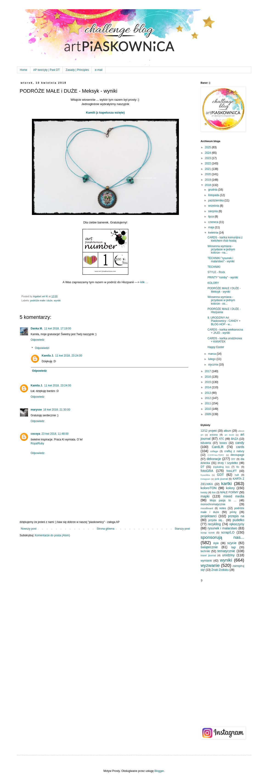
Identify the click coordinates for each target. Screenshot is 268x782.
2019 (208, 179)
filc (237, 466)
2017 (208, 371)
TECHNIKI (213, 266)
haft (237, 475)
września (214, 205)
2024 (208, 152)
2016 (208, 376)
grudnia (213, 189)
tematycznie (226, 551)
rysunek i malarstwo (222, 528)
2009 (208, 414)
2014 (208, 387)
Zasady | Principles (77, 69)
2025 (208, 147)
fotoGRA (207, 471)
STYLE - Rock (216, 272)
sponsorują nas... (222, 537)
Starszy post (182, 528)
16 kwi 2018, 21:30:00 (56, 409)
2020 (208, 174)
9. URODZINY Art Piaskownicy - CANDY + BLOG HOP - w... (223, 321)
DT (202, 466)
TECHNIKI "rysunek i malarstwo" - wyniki (220, 260)
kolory (230, 488)
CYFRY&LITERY (216, 455)
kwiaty (204, 492)
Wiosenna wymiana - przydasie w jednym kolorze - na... (221, 249)
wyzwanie (210, 565)
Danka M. (37, 328)
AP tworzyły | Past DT (46, 69)
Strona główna (105, 528)
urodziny (228, 555)
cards (240, 447)
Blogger (159, 771)
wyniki (57, 300)
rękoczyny (236, 524)
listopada (214, 195)
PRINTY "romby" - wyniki (222, 277)
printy (233, 512)
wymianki (206, 560)
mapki (205, 496)
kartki (226, 483)
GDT (220, 475)
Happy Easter (215, 347)
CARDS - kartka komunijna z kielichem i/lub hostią (225, 239)
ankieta (214, 434)
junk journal (221, 478)
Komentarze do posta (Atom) (52, 535)
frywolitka (205, 475)
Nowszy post (29, 528)
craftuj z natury (234, 451)
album (227, 430)
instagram (205, 479)
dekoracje (214, 459)
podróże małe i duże (41, 300)
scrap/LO (227, 532)
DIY (233, 459)
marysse (36, 409)
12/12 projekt (209, 430)
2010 (208, 409)
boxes (223, 443)
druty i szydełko (228, 463)
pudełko (238, 520)
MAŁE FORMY (229, 492)
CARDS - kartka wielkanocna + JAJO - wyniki (225, 331)
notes (222, 508)
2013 (208, 392)
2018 (208, 185)
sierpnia (213, 211)
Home (23, 69)
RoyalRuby (37, 443)
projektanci (209, 516)
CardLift (217, 447)
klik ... (144, 282)
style (216, 543)
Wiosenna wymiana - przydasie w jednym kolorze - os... (221, 300)
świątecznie (209, 547)
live (214, 492)
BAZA (234, 438)
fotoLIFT (231, 471)
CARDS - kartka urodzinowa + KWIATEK (224, 340)
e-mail (98, 69)
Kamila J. (48, 355)
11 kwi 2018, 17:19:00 (57, 328)
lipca (211, 216)
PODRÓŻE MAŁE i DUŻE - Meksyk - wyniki (224, 290)
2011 (208, 403)
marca (212, 353)
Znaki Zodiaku (220, 569)
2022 (208, 163)
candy (239, 443)
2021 (208, 169)
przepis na (236, 516)
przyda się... (216, 520)
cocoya (35, 433)
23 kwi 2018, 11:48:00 (55, 433)
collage (214, 451)
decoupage (237, 455)
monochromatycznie (213, 504)
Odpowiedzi (42, 348)
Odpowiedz (38, 339)
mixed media (233, 496)
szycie (232, 543)
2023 (208, 158)
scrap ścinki (208, 532)
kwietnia (213, 232)
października (216, 200)
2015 (208, 382)
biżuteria (206, 443)
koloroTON (209, 488)
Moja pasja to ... (223, 500)
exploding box (221, 466)
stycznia (213, 364)
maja (211, 227)
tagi (233, 547)
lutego (212, 359)
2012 (208, 398)
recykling (214, 524)
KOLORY (213, 283)
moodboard (207, 508)
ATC (221, 438)
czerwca (213, 222)
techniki (205, 551)
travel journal (208, 555)
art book (229, 435)
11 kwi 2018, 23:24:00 (68, 355)
